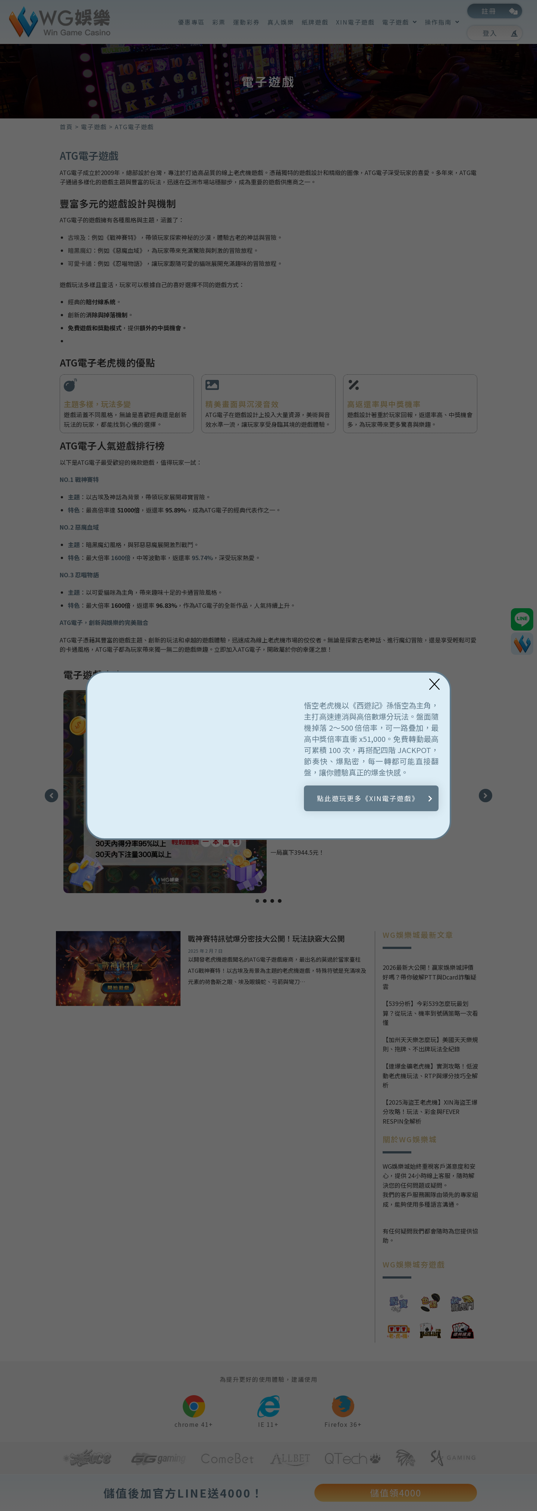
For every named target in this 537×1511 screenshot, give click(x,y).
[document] (268, 755)
